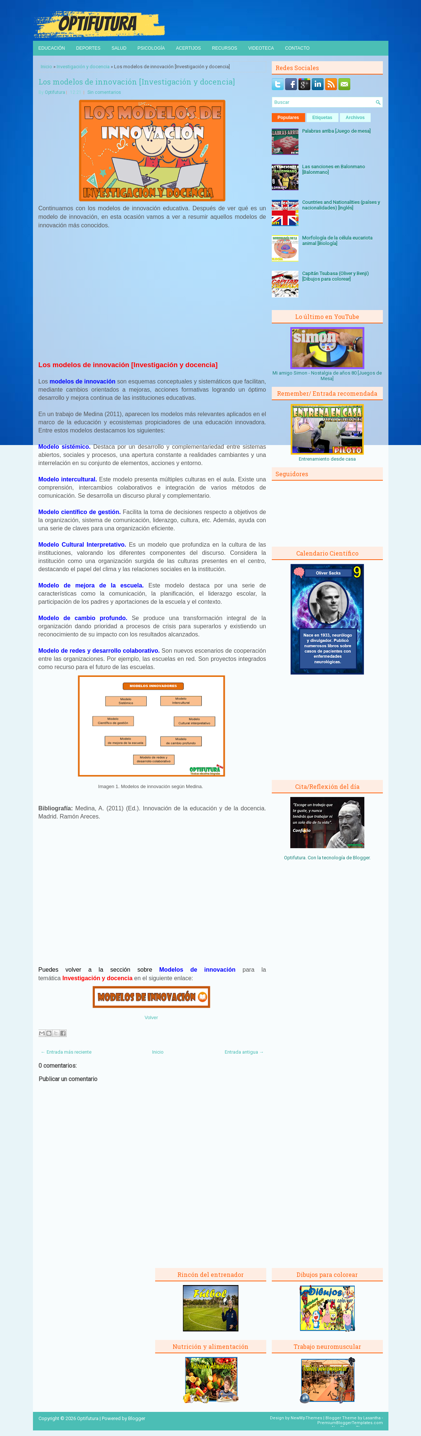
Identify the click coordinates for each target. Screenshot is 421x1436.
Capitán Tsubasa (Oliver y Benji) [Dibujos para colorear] (335, 276)
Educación (52, 48)
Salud (118, 48)
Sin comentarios (104, 92)
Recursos (224, 48)
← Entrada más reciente (66, 1052)
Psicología (151, 48)
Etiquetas (323, 117)
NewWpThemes (306, 1418)
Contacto (297, 48)
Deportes (88, 48)
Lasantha (372, 1418)
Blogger (361, 857)
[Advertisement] (152, 298)
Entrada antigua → (244, 1052)
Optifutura (55, 92)
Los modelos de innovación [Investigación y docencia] (137, 81)
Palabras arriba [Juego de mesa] (336, 131)
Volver (151, 1017)
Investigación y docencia (83, 66)
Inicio (46, 66)
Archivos (355, 117)
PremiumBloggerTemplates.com (350, 1422)
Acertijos (188, 48)
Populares (288, 117)
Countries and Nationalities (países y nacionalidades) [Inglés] (341, 205)
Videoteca (261, 48)
